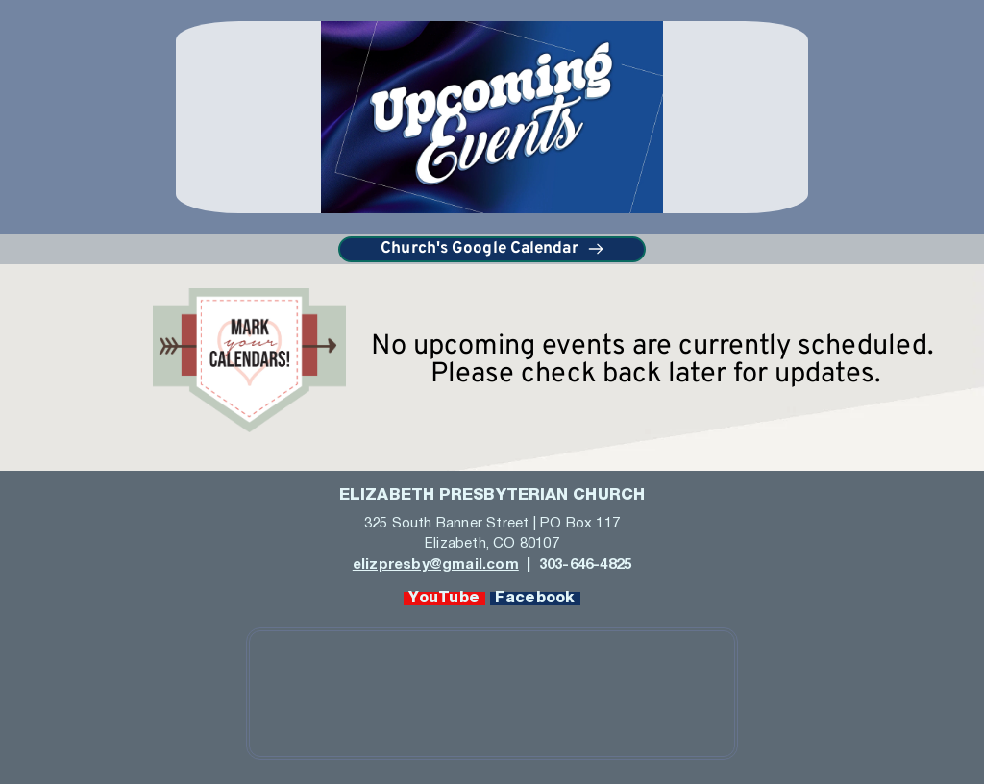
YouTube (444, 598)
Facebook (535, 598)
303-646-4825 (583, 565)
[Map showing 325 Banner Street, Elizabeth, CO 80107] (492, 693)
